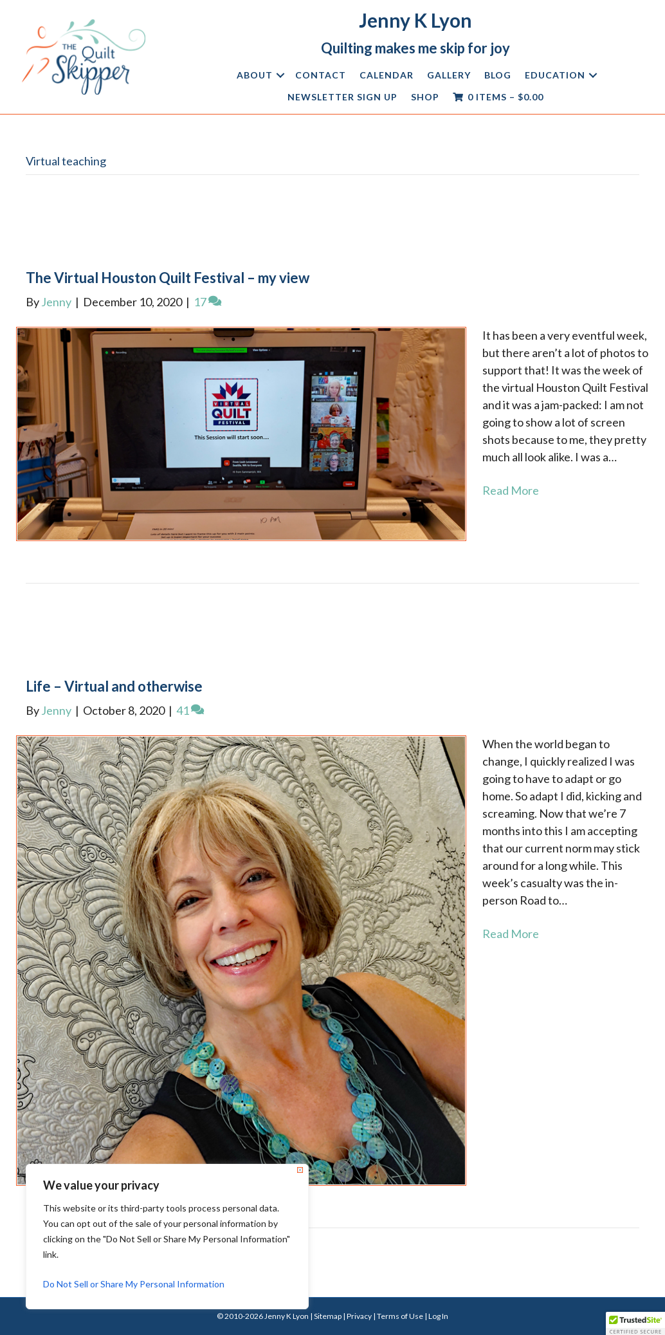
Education (555, 74)
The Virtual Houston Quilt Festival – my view (167, 277)
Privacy (359, 1316)
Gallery (449, 74)
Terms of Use (400, 1316)
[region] (167, 1236)
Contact (320, 74)
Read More (510, 490)
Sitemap (328, 1316)
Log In (438, 1316)
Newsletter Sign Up (342, 96)
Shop (425, 96)
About (255, 74)
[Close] (300, 1170)
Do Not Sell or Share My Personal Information (133, 1283)
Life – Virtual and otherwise (114, 686)
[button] (280, 75)
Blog (497, 74)
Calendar (387, 74)
